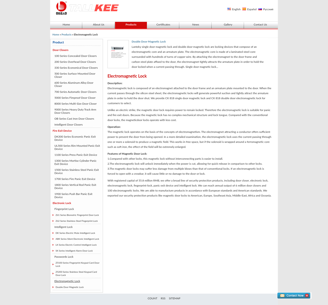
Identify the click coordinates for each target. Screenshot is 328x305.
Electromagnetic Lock (67, 281)
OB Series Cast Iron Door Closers (74, 118)
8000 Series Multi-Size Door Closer (75, 103)
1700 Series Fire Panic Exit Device (74, 179)
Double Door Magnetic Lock (70, 287)
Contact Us (260, 24)
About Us (98, 24)
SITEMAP (174, 298)
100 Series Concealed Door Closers (75, 56)
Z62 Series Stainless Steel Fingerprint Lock (77, 220)
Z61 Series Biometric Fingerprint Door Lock (77, 215)
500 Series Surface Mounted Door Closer (74, 75)
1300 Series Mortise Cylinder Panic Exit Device (75, 162)
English (236, 9)
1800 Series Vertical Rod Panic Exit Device (75, 186)
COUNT (152, 298)
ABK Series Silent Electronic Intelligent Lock (77, 238)
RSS (163, 298)
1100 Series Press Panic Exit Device (75, 154)
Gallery (228, 24)
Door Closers (60, 50)
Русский (268, 9)
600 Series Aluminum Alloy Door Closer (73, 84)
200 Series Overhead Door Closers (75, 61)
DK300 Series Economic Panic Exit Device (75, 138)
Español (251, 9)
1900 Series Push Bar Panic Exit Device (73, 195)
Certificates (163, 24)
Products (131, 24)
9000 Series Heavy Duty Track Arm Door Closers (75, 111)
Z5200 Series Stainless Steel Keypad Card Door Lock (76, 273)
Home (66, 24)
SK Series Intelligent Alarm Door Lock (74, 250)
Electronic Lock (62, 203)
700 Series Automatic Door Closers (75, 91)
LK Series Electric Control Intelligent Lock (76, 244)
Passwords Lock (63, 256)
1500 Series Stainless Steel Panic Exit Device (76, 171)
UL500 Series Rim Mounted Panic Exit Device (77, 147)
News (195, 24)
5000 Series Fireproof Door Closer (74, 97)
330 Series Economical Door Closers (76, 67)
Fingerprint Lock (64, 209)
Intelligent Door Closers (68, 124)
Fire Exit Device (62, 130)
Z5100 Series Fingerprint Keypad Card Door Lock (78, 264)
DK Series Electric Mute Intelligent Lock (75, 233)
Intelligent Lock (63, 227)
